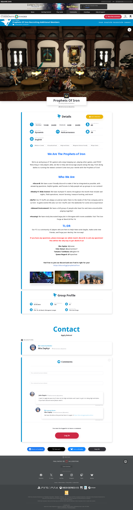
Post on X (56, 449)
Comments (127, 22)
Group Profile (108, 22)
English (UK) (120, 1)
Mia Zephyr (44, 348)
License (55, 482)
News (52, 478)
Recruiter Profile (118, 22)
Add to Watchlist (94, 117)
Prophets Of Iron (66, 100)
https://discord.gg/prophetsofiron (66, 265)
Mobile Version (67, 457)
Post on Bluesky (77, 449)
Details (101, 22)
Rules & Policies (62, 482)
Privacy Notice (69, 482)
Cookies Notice (76, 482)
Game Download (66, 466)
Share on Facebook (36, 449)
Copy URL (97, 449)
